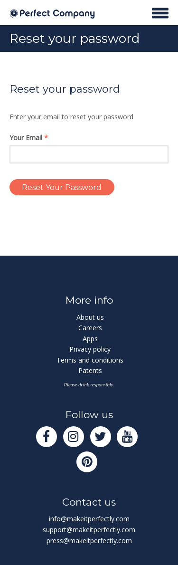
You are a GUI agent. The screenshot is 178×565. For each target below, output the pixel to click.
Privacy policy (90, 349)
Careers (90, 327)
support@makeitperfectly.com (89, 529)
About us (90, 317)
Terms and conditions (89, 359)
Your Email (28, 137)
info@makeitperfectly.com (89, 518)
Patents (90, 370)
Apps (90, 338)
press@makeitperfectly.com (89, 540)
